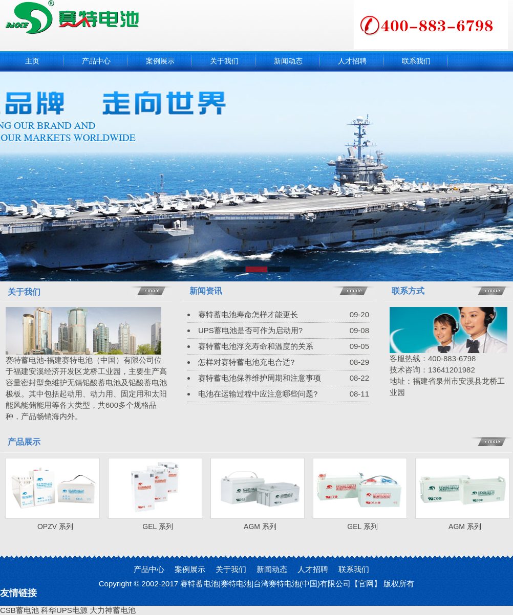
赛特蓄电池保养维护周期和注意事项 (259, 378)
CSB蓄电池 (19, 610)
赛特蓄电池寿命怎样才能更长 (248, 314)
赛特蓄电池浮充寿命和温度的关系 (255, 346)
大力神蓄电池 (113, 610)
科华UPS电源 (64, 610)
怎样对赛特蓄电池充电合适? (246, 362)
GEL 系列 (157, 526)
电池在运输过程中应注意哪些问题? (257, 393)
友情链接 (18, 593)
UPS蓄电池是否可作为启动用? (250, 330)
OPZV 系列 (55, 526)
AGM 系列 (260, 526)
